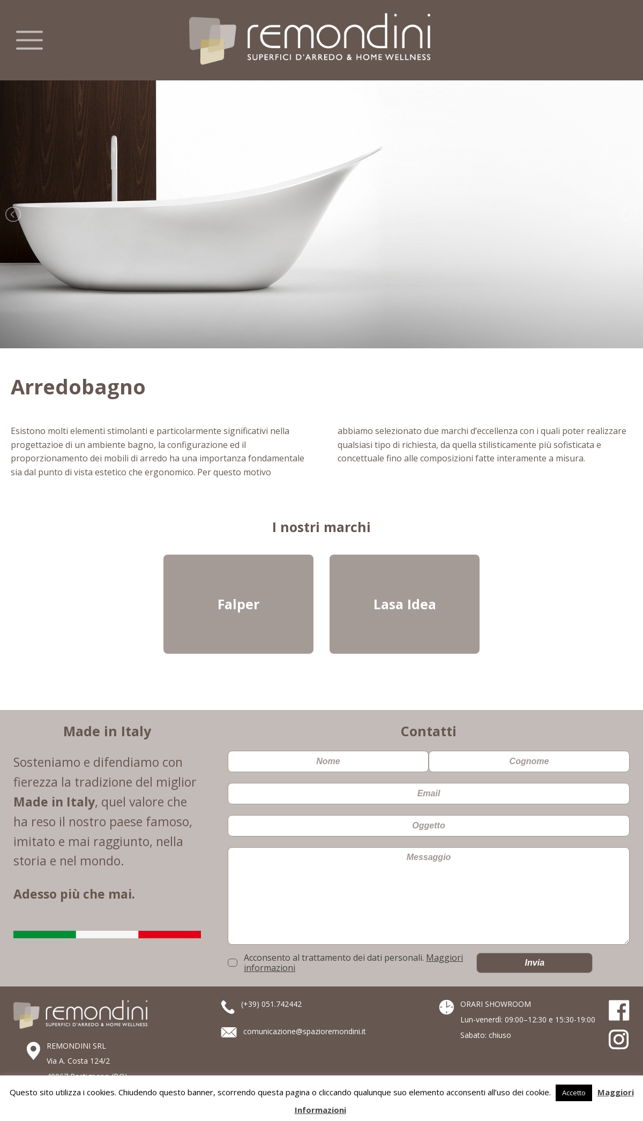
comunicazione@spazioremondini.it (304, 1031)
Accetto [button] (574, 1092)
